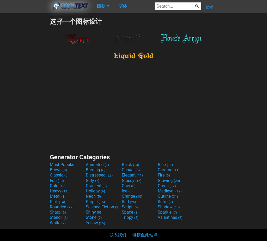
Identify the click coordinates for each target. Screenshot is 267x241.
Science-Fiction (102, 206)
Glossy (132, 180)
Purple (95, 201)
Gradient (96, 185)
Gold (58, 185)
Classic (59, 175)
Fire (164, 175)
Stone (94, 217)
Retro (165, 201)
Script (130, 206)
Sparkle (167, 212)
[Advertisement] (25, 95)
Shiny (93, 212)
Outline (168, 196)
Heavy (59, 191)
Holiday (95, 191)
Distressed (99, 175)
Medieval (170, 191)
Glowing (169, 180)
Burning (95, 169)
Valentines (170, 217)
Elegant (132, 175)
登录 (209, 6)
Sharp (58, 212)
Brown (58, 169)
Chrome (169, 169)
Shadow (169, 206)
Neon (93, 196)
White (58, 222)
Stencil (59, 217)
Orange (132, 196)
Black (130, 164)
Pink (57, 201)
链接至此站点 (144, 234)
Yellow (95, 222)
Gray (128, 185)
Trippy (130, 217)
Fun (57, 180)
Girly (92, 180)
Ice (127, 191)
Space (130, 212)
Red (129, 201)
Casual (131, 169)
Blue (165, 164)
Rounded (62, 206)
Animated (97, 164)
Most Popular (62, 164)
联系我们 (118, 234)
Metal (58, 196)
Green (167, 185)
